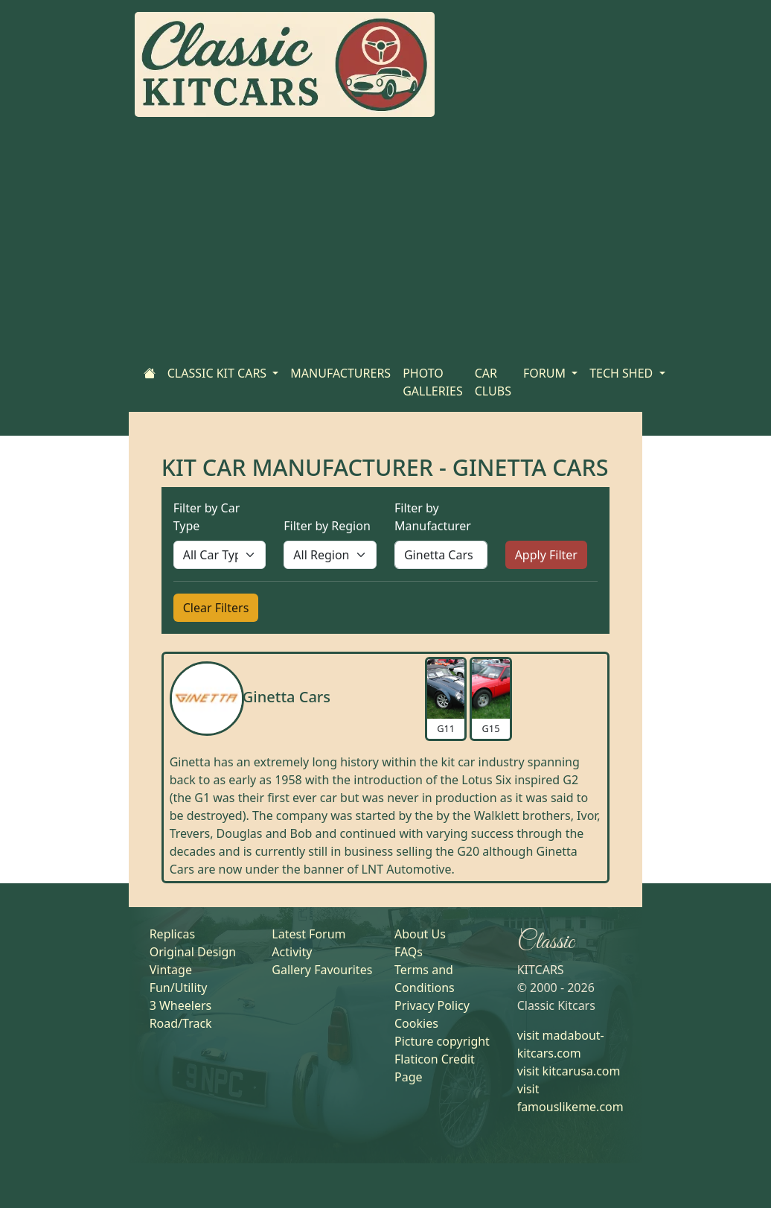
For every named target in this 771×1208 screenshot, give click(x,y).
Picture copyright (442, 1041)
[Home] (149, 373)
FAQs (408, 952)
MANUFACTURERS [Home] (340, 373)
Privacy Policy (432, 1005)
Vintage (171, 969)
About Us (420, 934)
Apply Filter (546, 555)
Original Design (193, 952)
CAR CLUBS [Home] (493, 382)
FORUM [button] (546, 373)
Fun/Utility (179, 987)
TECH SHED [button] (622, 373)
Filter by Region (327, 526)
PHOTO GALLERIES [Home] (433, 382)
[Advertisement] (385, 240)
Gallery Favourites (322, 969)
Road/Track (181, 1023)
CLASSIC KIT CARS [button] (218, 373)
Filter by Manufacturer (432, 517)
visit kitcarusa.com (569, 1071)
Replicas (172, 934)
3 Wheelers (181, 1005)
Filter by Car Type (206, 517)
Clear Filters (216, 608)
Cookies (416, 1023)
